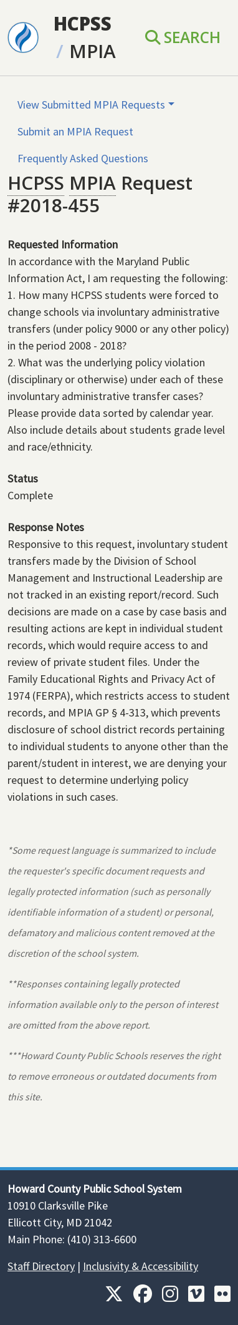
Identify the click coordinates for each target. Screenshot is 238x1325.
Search (183, 37)
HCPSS (83, 23)
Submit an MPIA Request (75, 131)
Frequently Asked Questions (82, 158)
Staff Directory (41, 1266)
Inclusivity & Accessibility (140, 1266)
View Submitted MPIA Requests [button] (91, 104)
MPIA (92, 51)
